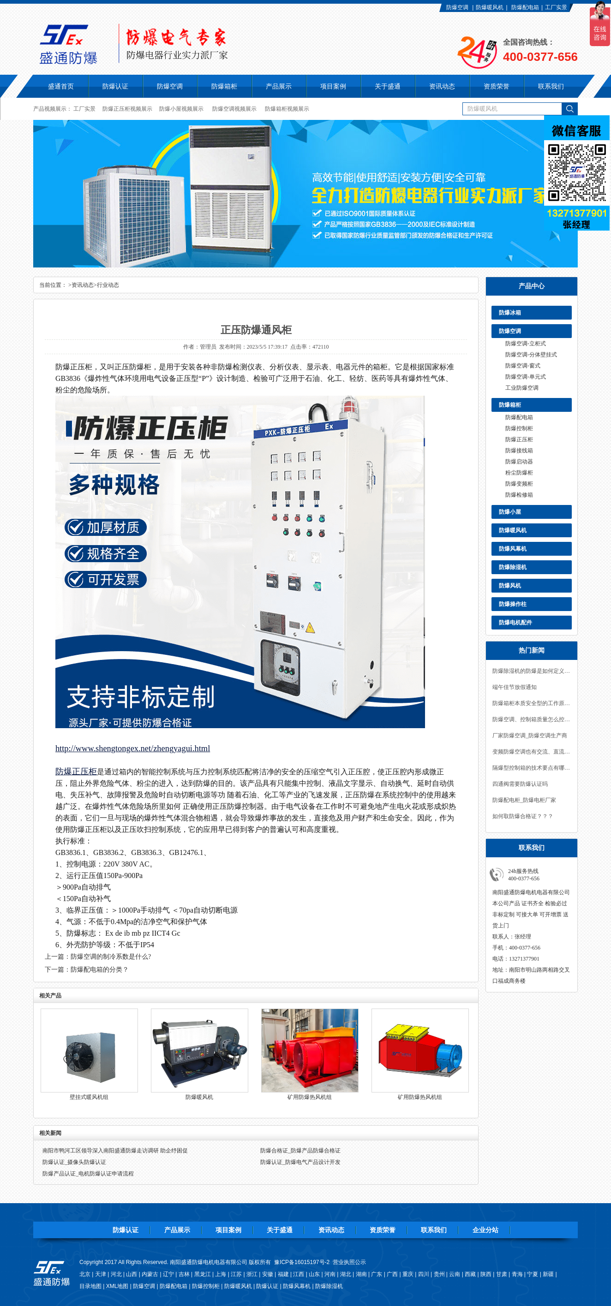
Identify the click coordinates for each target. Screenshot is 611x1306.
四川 (423, 1274)
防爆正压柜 (519, 439)
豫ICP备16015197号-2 (301, 1262)
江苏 (236, 1274)
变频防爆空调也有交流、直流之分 (531, 751)
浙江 (252, 1274)
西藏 (470, 1274)
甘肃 (501, 1274)
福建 (283, 1274)
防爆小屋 (510, 512)
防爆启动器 (519, 461)
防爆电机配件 (515, 622)
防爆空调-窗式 (522, 365)
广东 (376, 1274)
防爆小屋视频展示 (181, 109)
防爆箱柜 (510, 405)
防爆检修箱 (519, 495)
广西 (392, 1274)
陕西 (485, 1274)
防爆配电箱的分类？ (100, 969)
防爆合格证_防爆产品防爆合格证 (300, 1150)
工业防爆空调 (522, 388)
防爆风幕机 (513, 549)
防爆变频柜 (519, 484)
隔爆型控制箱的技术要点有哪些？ (531, 768)
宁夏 (532, 1274)
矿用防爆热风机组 (310, 1097)
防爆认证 (115, 86)
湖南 (361, 1274)
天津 (100, 1274)
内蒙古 (150, 1274)
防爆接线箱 (519, 450)
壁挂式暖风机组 (89, 1097)
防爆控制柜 (519, 428)
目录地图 (90, 1286)
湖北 (345, 1274)
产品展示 (177, 1230)
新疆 (548, 1274)
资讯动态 (83, 285)
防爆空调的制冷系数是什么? (111, 956)
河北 (116, 1274)
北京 (84, 1274)
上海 (220, 1274)
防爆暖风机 (489, 7)
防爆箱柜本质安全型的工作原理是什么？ (531, 703)
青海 (517, 1274)
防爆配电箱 (525, 7)
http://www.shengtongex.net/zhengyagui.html (132, 748)
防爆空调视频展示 (234, 109)
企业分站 (485, 1230)
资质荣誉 (382, 1230)
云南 (454, 1274)
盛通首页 (61, 86)
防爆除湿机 (513, 567)
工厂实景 (556, 7)
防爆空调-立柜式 (525, 343)
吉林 (184, 1274)
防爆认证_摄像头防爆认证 (74, 1162)
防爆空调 (457, 7)
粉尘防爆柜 (519, 472)
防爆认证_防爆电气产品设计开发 (300, 1162)
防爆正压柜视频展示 (127, 109)
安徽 (267, 1274)
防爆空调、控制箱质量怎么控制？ (531, 719)
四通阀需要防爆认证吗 (520, 784)
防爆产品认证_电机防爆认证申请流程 (88, 1173)
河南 (329, 1274)
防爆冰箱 (510, 312)
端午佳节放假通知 (514, 687)
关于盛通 (280, 1230)
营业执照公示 (349, 1262)
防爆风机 (510, 585)
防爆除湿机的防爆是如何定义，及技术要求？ (531, 671)
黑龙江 (202, 1274)
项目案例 (228, 1230)
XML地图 (117, 1286)
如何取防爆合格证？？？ (522, 816)
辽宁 (168, 1274)
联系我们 (434, 1230)
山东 (314, 1274)
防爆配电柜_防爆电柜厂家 (524, 800)
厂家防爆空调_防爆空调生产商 (529, 735)
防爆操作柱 (513, 604)
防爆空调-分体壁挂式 (531, 354)
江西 (298, 1274)
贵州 (439, 1274)
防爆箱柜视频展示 (287, 109)
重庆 (407, 1274)
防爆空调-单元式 (525, 377)
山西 (131, 1274)
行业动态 (108, 285)
